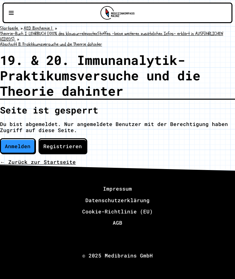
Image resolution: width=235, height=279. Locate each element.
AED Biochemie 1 (39, 28)
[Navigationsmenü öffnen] (11, 12)
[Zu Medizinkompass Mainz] (117, 13)
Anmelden (17, 146)
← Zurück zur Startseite (38, 161)
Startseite (9, 28)
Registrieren (62, 146)
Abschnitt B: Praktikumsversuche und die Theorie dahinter (51, 44)
